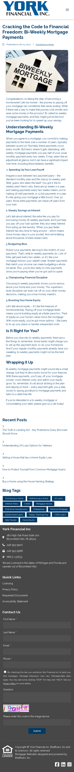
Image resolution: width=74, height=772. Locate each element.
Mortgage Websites (26, 754)
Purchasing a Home (45, 44)
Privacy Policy (9, 683)
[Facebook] (57, 764)
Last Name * (9, 632)
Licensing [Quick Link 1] (7, 583)
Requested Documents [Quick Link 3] (15, 595)
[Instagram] (69, 764)
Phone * (7, 658)
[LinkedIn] (63, 764)
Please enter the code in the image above (26, 716)
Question (8, 689)
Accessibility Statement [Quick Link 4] (15, 601)
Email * (7, 645)
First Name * (10, 619)
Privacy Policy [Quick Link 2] (10, 589)
